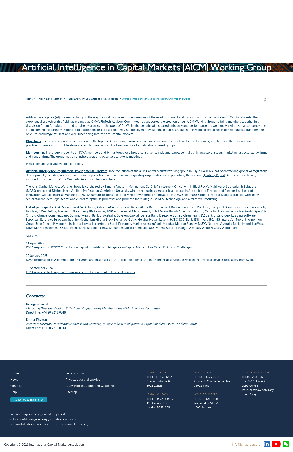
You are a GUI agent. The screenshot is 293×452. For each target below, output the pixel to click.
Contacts (16, 385)
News (14, 379)
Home (29, 98)
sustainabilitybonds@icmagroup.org (35, 424)
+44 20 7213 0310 (161, 399)
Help (13, 392)
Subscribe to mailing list (28, 399)
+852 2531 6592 (255, 377)
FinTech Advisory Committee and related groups (92, 98)
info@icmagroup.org (24, 414)
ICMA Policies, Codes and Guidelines (90, 385)
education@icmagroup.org (29, 419)
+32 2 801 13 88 (208, 399)
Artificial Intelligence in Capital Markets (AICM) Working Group (156, 98)
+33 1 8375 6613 (208, 377)
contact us (42, 164)
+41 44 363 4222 (160, 377)
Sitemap (71, 392)
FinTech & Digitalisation (49, 98)
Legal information (78, 373)
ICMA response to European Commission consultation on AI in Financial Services (80, 272)
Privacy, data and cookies (83, 379)
